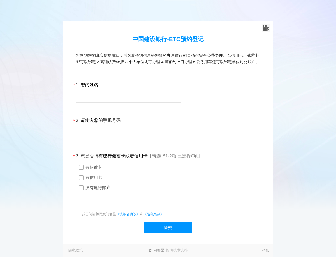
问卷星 (158, 250)
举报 (265, 250)
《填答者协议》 (128, 214)
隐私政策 (75, 250)
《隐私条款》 (153, 214)
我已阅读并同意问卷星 (99, 214)
